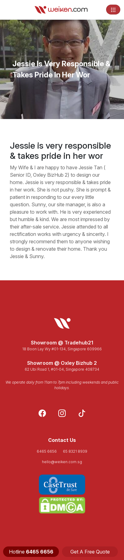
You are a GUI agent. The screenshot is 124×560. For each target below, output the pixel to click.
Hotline (31, 552)
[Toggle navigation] (113, 9)
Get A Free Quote (90, 552)
